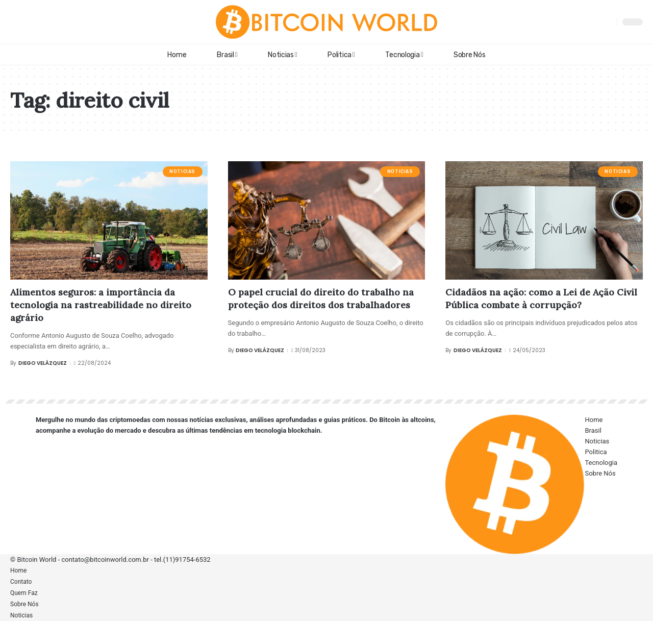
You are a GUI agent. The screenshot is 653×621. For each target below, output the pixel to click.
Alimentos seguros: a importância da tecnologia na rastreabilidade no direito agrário (100, 305)
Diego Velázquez (42, 363)
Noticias (182, 171)
